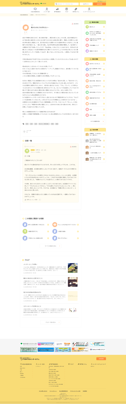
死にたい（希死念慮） (44, 124)
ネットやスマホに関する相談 (54, 379)
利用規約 (85, 391)
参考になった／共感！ (32, 199)
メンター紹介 (47, 9)
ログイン (86, 4)
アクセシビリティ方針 (75, 391)
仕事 (21, 366)
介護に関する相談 (52, 380)
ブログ (67, 9)
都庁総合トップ (102, 1)
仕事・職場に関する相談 (54, 371)
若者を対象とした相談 (53, 377)
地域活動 (22, 373)
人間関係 (22, 375)
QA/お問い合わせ (43, 391)
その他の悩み (22, 377)
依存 (27, 124)
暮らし (21, 371)
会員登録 (99, 4)
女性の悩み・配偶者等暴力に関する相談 (56, 367)
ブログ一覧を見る (50, 322)
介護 (21, 370)
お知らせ (92, 366)
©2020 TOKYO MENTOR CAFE (63, 402)
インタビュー (38, 366)
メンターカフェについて (89, 9)
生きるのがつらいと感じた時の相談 (56, 384)
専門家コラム (76, 9)
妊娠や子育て (22, 368)
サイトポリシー (53, 391)
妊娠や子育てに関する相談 (54, 375)
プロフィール (26, 33)
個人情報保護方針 (63, 391)
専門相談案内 (57, 9)
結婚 (57, 124)
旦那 (36, 124)
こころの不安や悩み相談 (54, 386)
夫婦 (31, 124)
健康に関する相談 (52, 373)
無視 (52, 124)
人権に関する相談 (52, 369)
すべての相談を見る (50, 246)
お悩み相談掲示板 (35, 9)
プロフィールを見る (35, 152)
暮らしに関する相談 (53, 382)
